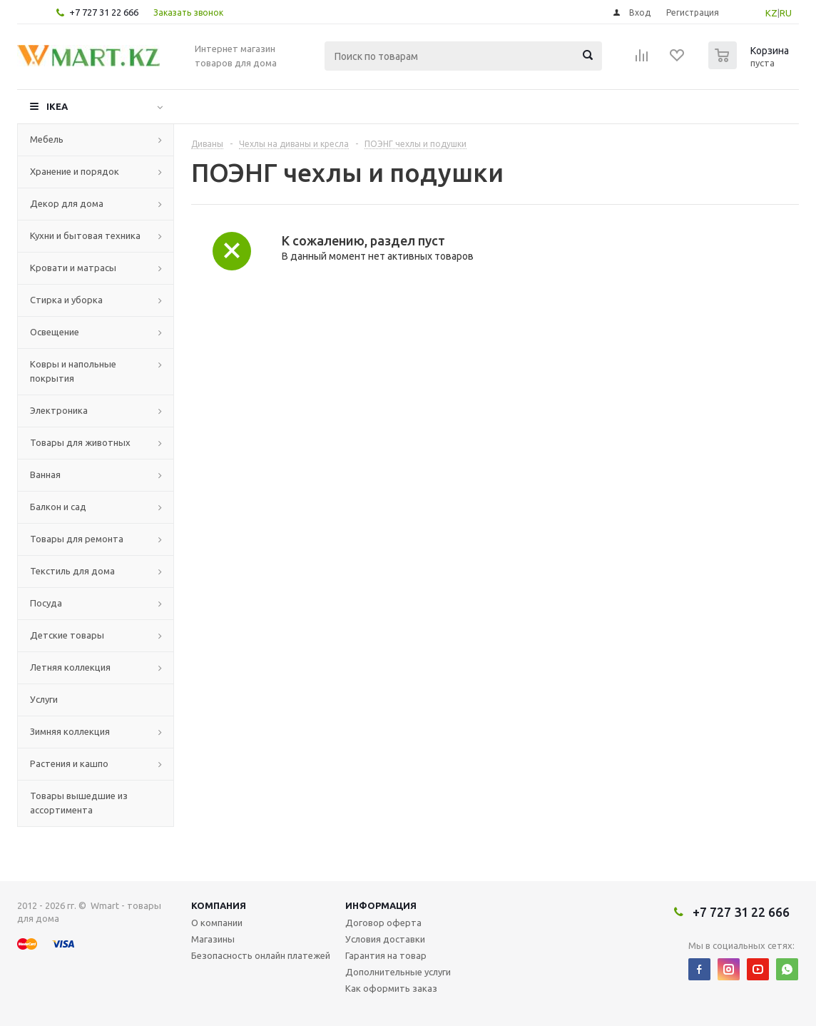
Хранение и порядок (74, 171)
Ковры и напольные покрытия (73, 371)
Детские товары (67, 635)
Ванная (45, 474)
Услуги (44, 699)
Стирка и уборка (66, 300)
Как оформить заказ (391, 988)
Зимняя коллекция (70, 731)
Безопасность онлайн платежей (260, 955)
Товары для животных (80, 442)
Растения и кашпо (69, 763)
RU (786, 13)
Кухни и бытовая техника (85, 235)
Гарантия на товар (386, 955)
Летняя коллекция (70, 667)
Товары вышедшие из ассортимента (79, 803)
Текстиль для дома (72, 571)
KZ (771, 13)
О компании (217, 923)
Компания (218, 905)
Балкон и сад (58, 507)
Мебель (46, 139)
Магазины (213, 939)
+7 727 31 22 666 (103, 12)
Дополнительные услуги (398, 972)
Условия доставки (385, 939)
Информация (381, 905)
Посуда (46, 603)
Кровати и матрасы (73, 268)
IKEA (57, 106)
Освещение (54, 332)
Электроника (59, 410)
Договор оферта (383, 923)
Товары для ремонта (76, 539)
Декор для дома (66, 203)
